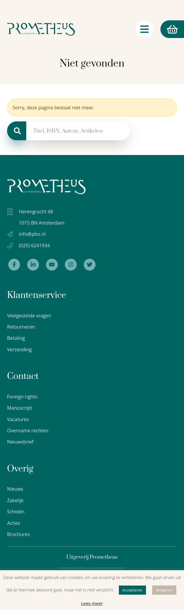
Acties (13, 523)
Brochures (18, 534)
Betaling (16, 338)
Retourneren (21, 327)
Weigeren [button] (164, 590)
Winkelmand (169, 29)
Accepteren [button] (132, 590)
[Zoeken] (16, 130)
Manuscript (19, 408)
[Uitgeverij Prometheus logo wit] (46, 186)
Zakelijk (15, 500)
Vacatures (18, 419)
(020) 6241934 (34, 245)
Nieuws (15, 489)
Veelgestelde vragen (29, 315)
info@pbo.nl (32, 234)
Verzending (19, 349)
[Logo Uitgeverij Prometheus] (41, 29)
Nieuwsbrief (20, 441)
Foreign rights (22, 396)
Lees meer (92, 603)
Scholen (15, 511)
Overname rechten (27, 430)
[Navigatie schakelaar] (144, 29)
